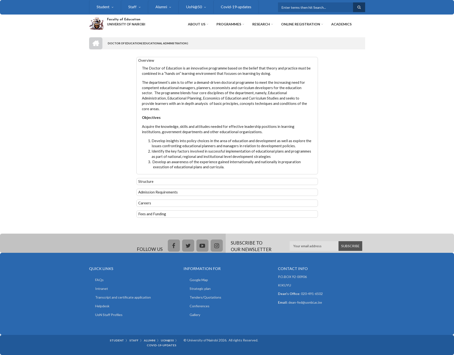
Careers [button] (144, 203)
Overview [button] (146, 60)
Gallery (195, 315)
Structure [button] (146, 181)
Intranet (101, 288)
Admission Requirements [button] (158, 192)
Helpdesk (102, 306)
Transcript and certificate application (123, 297)
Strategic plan (200, 288)
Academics (341, 24)
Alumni (161, 6)
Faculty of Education (123, 19)
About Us (196, 24)
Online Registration (300, 24)
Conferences (199, 306)
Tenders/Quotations (205, 297)
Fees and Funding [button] (152, 214)
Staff (132, 6)
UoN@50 (194, 6)
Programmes (228, 24)
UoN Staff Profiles (109, 315)
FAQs (99, 280)
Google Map (199, 280)
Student (103, 6)
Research (261, 24)
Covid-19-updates (236, 6)
